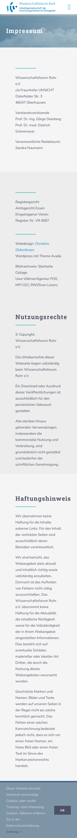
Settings (14, 832)
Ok (62, 810)
